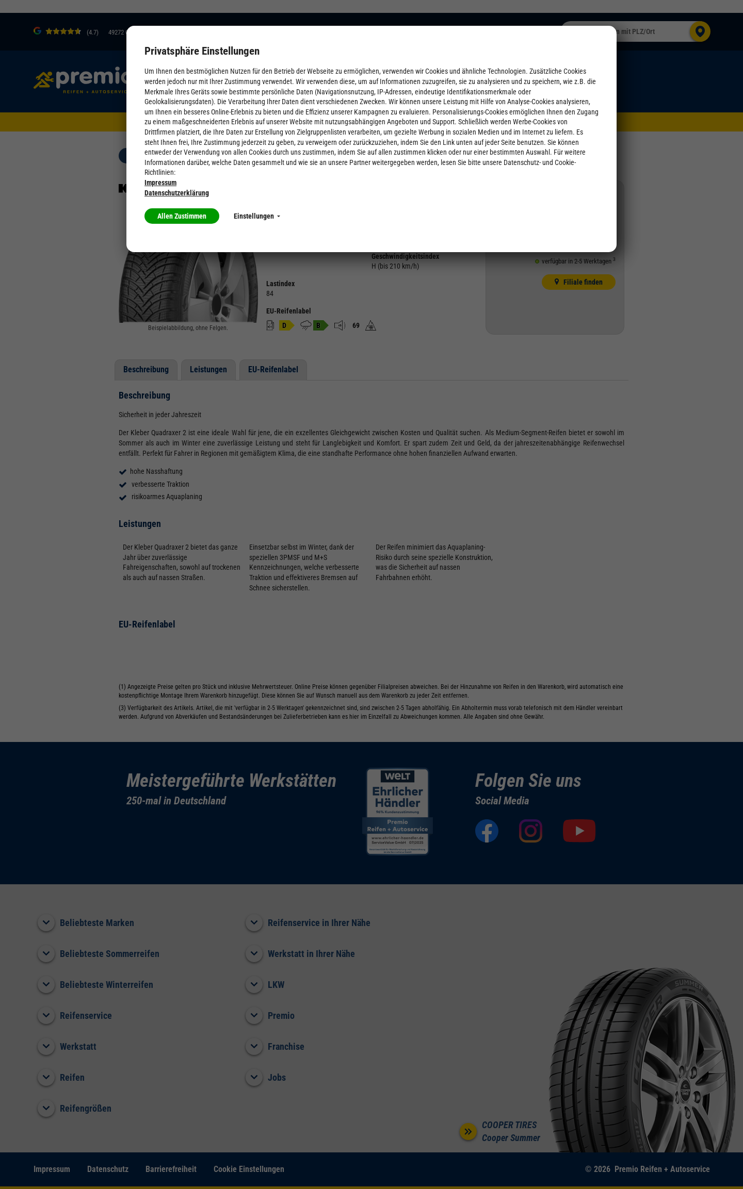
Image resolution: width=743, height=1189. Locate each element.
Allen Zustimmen (181, 216)
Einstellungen (257, 216)
